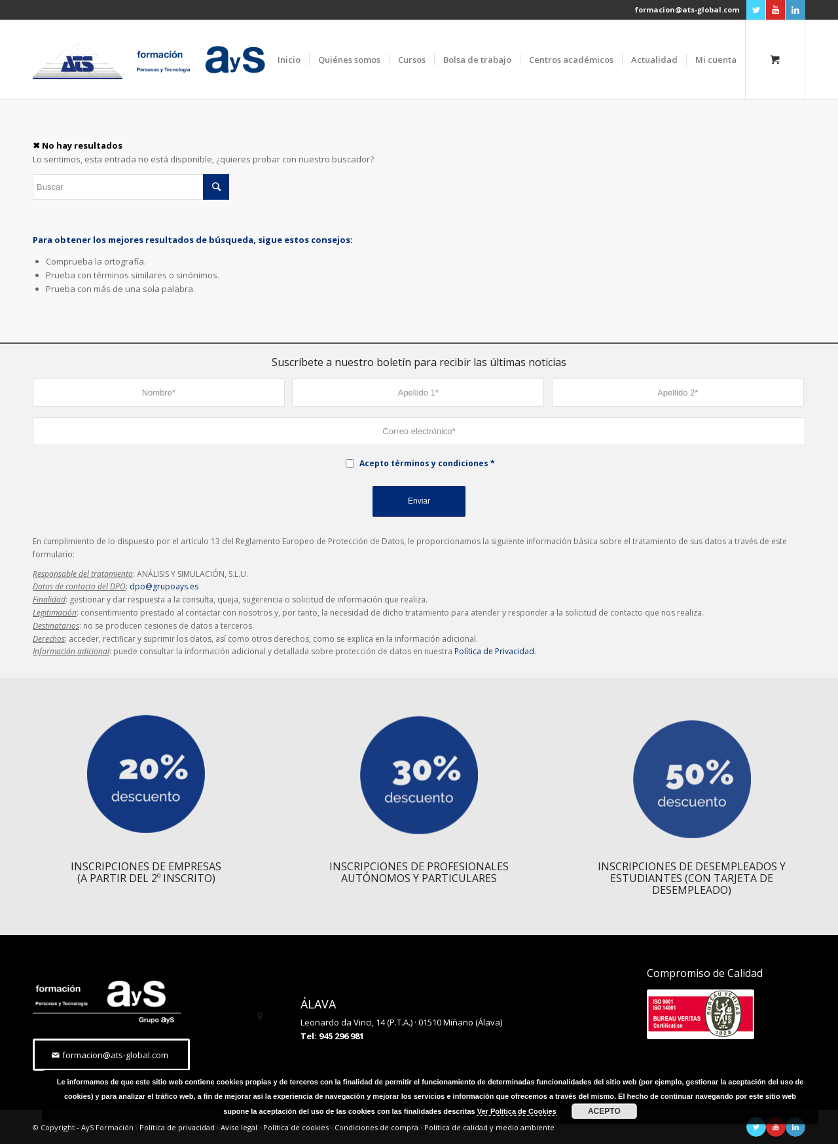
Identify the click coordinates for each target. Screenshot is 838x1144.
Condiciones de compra (376, 1127)
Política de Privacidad (494, 651)
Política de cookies (296, 1127)
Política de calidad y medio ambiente (489, 1127)
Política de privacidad (177, 1127)
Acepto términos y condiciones (423, 463)
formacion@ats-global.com (687, 9)
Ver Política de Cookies (516, 1111)
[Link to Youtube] (775, 10)
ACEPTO (604, 1111)
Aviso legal (239, 1127)
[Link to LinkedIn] (795, 10)
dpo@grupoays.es (164, 586)
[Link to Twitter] (755, 10)
